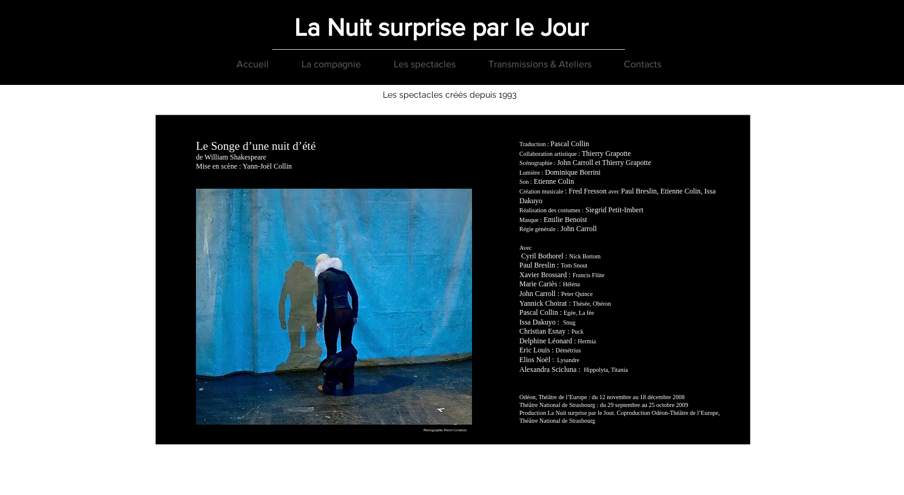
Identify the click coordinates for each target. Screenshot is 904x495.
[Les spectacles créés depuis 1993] (449, 95)
